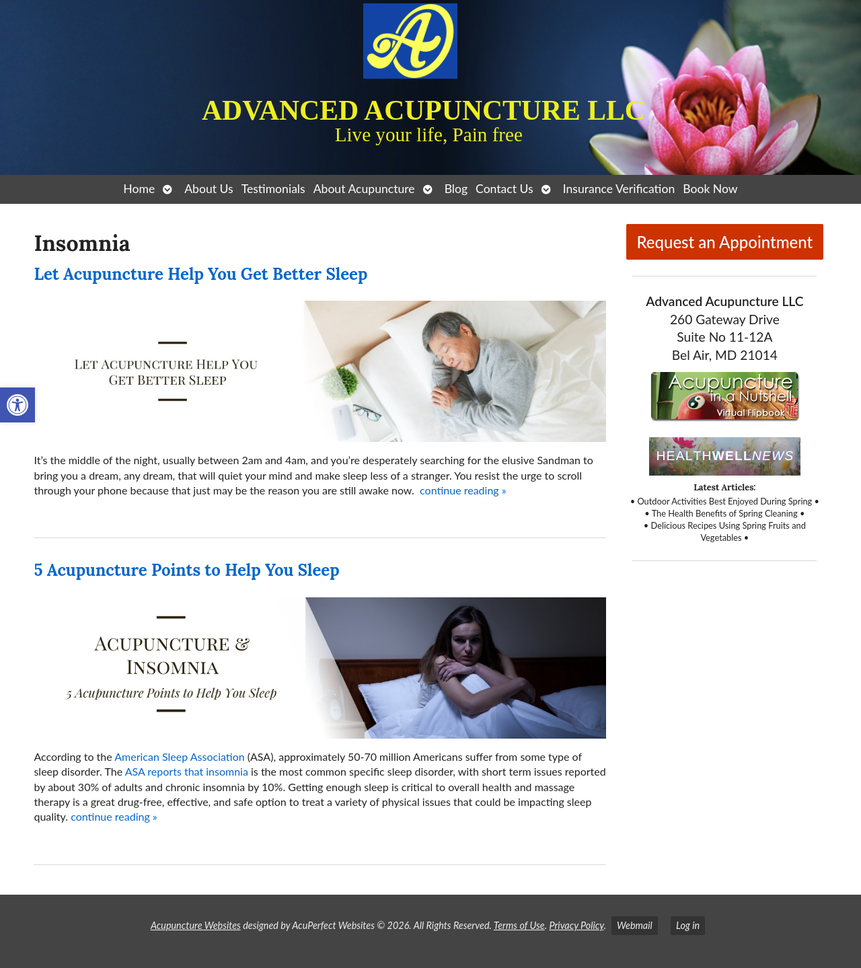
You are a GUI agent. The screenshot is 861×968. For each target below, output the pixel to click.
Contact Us (504, 189)
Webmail (634, 925)
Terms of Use (519, 925)
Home (139, 189)
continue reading (463, 490)
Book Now (710, 189)
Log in (688, 925)
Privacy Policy (576, 925)
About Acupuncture (364, 189)
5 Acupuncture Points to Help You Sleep (186, 570)
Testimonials (273, 189)
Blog (456, 189)
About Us (208, 189)
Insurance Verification (619, 189)
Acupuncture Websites (196, 925)
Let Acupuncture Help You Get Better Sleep (200, 274)
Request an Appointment (724, 242)
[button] (17, 404)
